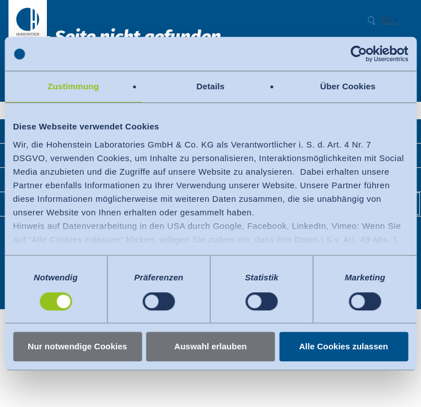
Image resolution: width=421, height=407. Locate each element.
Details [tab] (211, 86)
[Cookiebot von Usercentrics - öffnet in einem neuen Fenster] (358, 53)
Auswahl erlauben (210, 347)
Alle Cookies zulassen (343, 347)
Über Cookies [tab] (348, 86)
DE (386, 20)
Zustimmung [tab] (73, 86)
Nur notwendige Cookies (77, 347)
